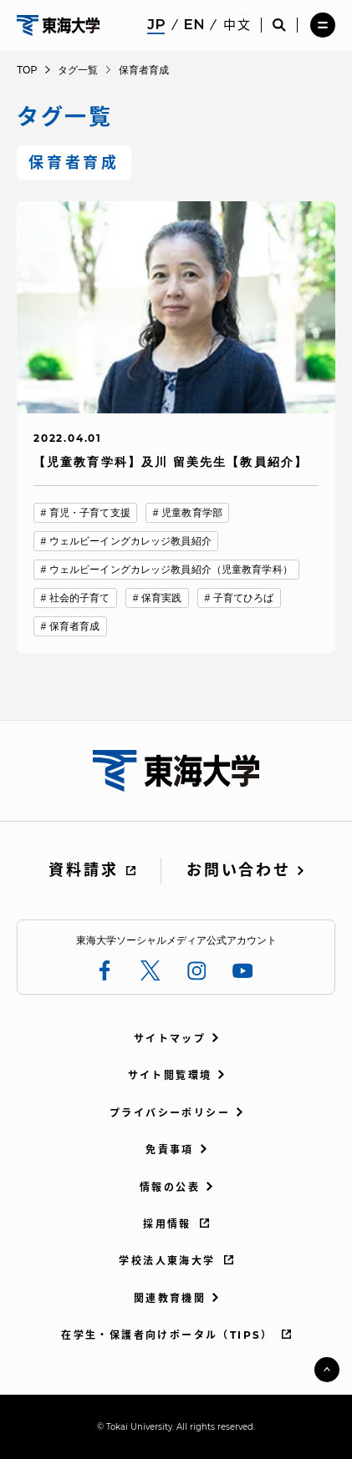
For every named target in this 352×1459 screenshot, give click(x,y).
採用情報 (167, 1224)
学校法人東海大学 (167, 1260)
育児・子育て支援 (89, 513)
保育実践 (161, 598)
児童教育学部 (191, 513)
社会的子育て (79, 598)
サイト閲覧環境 (170, 1075)
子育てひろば (243, 598)
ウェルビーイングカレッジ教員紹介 (130, 541)
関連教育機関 (170, 1298)
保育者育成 (74, 626)
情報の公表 (170, 1187)
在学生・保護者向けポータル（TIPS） (167, 1335)
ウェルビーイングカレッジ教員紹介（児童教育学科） (171, 569)
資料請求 (83, 870)
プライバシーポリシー (170, 1113)
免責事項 (169, 1149)
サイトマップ (170, 1038)
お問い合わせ (238, 870)
